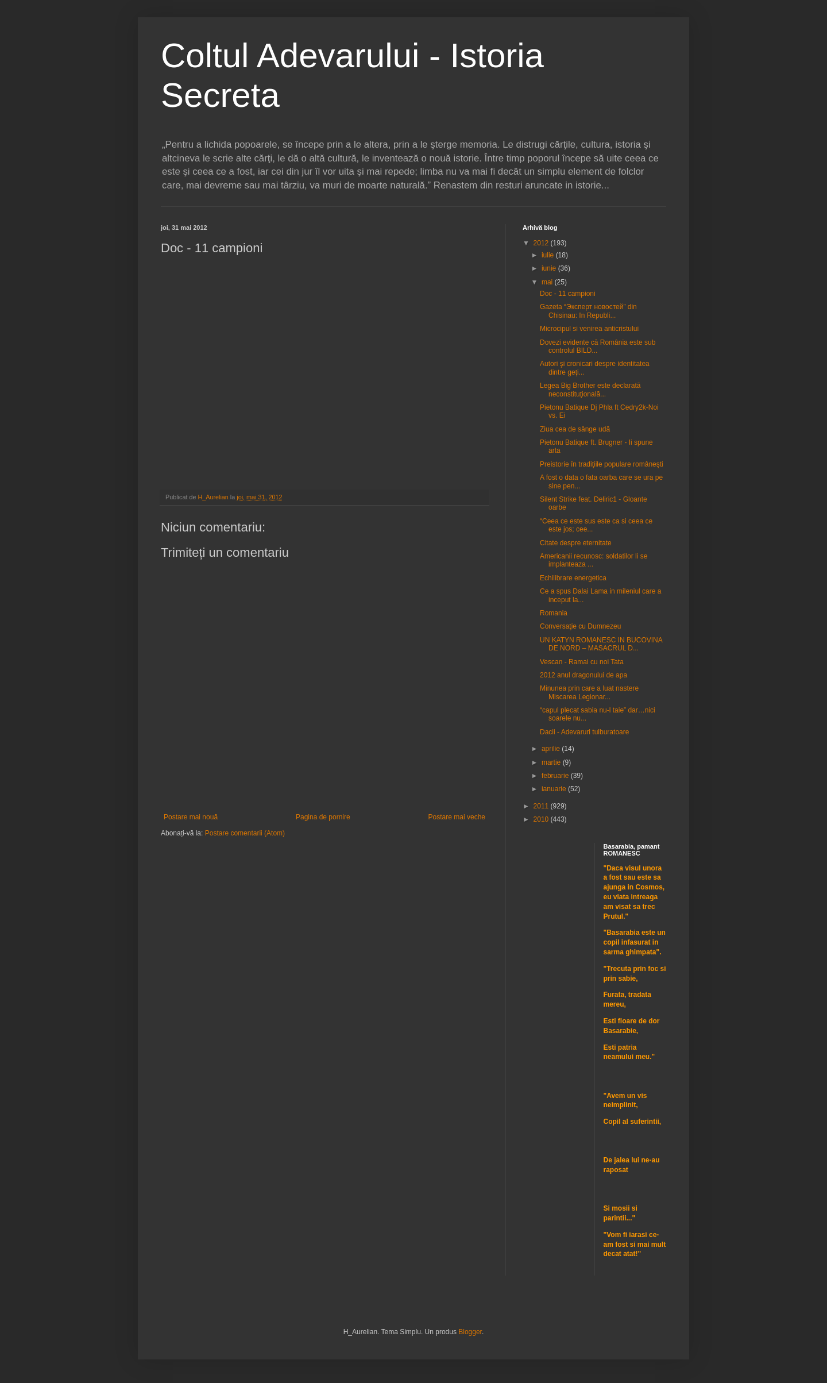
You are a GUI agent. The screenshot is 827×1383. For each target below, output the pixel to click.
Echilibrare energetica (573, 578)
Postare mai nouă (191, 817)
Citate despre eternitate (576, 543)
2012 (542, 243)
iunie (550, 268)
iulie (549, 255)
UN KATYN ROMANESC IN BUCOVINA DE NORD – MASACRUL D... (601, 644)
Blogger (470, 1332)
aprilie (552, 749)
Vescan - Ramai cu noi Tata (582, 662)
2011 (542, 806)
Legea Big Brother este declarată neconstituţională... (590, 390)
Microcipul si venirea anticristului (589, 329)
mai (548, 282)
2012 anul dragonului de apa (583, 675)
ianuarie (555, 789)
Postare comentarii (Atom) (245, 833)
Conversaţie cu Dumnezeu (580, 626)
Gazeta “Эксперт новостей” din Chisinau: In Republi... (588, 311)
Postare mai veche (456, 817)
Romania (553, 613)
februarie (556, 776)
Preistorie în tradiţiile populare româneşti (601, 464)
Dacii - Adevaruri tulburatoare (584, 732)
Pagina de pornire (323, 817)
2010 (542, 819)
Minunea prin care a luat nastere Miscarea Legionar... (589, 692)
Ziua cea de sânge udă (575, 429)
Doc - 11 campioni (568, 294)
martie (552, 762)
